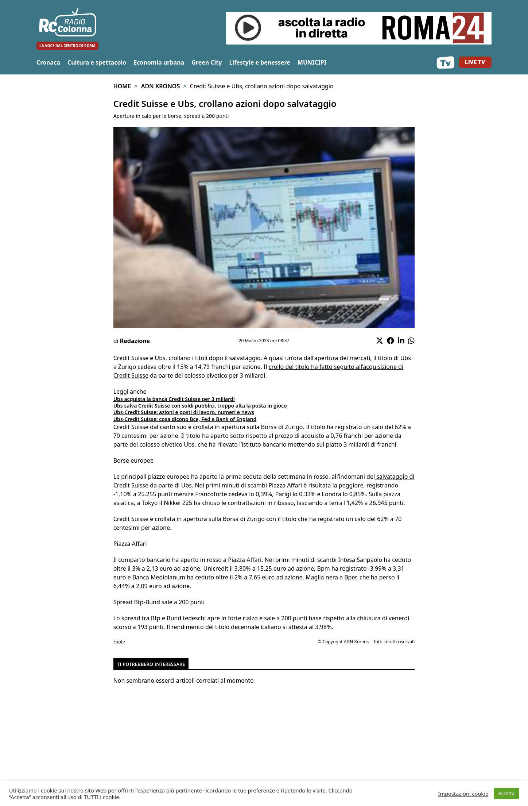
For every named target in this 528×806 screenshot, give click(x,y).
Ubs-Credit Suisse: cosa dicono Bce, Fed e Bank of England (185, 419)
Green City (206, 62)
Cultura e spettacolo (96, 62)
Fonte (119, 642)
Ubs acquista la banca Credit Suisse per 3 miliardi (174, 399)
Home (122, 86)
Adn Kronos (160, 86)
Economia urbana (158, 62)
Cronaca (48, 62)
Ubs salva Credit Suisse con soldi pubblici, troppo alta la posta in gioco (200, 405)
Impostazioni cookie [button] (463, 793)
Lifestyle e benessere (259, 62)
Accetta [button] (506, 793)
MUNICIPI (312, 62)
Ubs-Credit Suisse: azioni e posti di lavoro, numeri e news (183, 412)
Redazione (135, 341)
